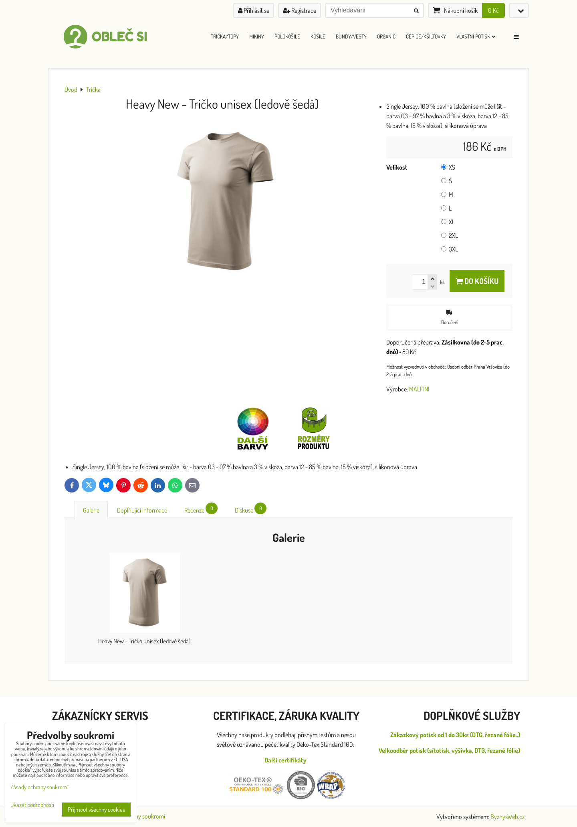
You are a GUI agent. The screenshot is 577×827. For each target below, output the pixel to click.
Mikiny (256, 36)
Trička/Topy (225, 36)
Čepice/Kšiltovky (426, 36)
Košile (318, 36)
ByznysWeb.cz (507, 817)
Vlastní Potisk (475, 36)
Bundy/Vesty (351, 36)
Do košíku (477, 281)
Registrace (299, 10)
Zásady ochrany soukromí (39, 787)
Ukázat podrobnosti (32, 805)
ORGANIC (386, 36)
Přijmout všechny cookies (96, 809)
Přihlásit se (253, 10)
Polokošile (287, 36)
